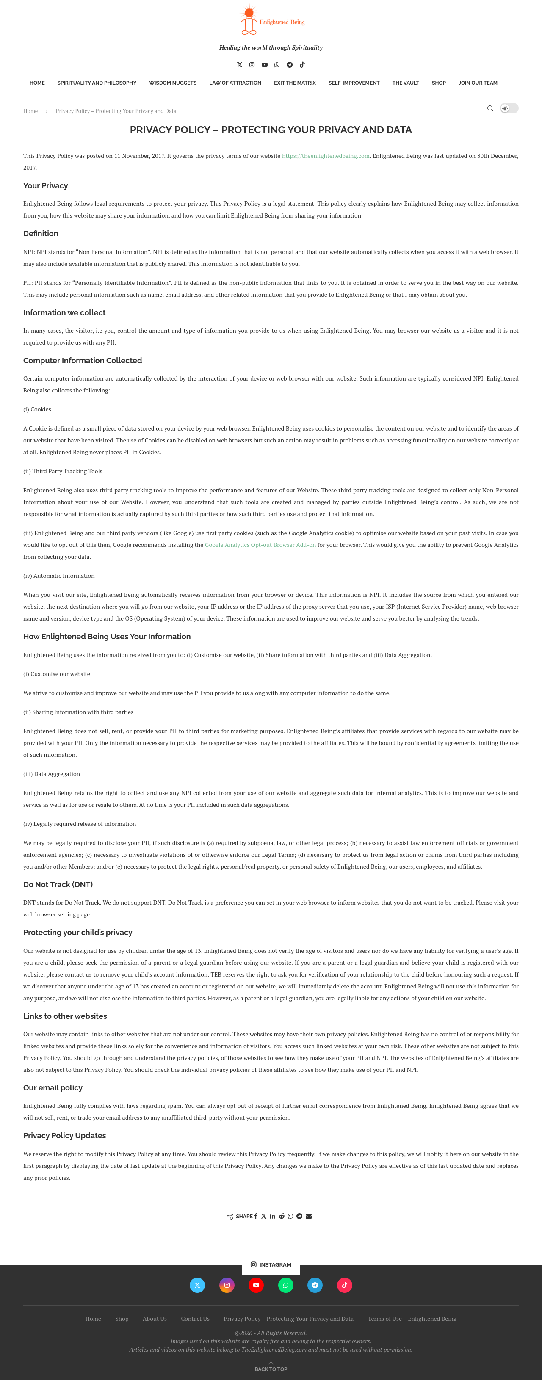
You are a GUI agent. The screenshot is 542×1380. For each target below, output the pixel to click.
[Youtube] (265, 65)
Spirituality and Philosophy (97, 83)
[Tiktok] (302, 65)
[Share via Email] (309, 1216)
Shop (439, 83)
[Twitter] (240, 65)
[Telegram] (290, 65)
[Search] (490, 108)
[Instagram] (251, 65)
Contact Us (195, 1318)
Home (37, 83)
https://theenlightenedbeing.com (326, 156)
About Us (155, 1318)
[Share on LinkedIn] (272, 1216)
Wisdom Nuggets (172, 83)
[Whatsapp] (276, 65)
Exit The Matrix (295, 83)
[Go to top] (271, 1369)
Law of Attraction (235, 83)
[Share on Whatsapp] (290, 1216)
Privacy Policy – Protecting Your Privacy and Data (289, 1318)
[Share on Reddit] (282, 1216)
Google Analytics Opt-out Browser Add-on (260, 545)
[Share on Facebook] (255, 1216)
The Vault (406, 83)
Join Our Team (478, 83)
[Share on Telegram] (299, 1216)
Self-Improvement (354, 83)
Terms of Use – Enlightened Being (412, 1318)
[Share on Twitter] (264, 1216)
